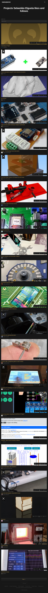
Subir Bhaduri (5, 494)
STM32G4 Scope (5, 572)
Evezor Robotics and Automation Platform (10, 256)
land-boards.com (5, 231)
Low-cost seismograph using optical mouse (10, 493)
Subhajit (4, 415)
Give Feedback (21, 586)
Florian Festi (4, 520)
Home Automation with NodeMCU (8, 466)
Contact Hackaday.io (13, 586)
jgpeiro (3, 573)
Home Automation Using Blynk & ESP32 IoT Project (12, 414)
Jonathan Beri (5, 363)
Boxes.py (3, 519)
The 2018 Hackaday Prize (3, 130)
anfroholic (4, 257)
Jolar (3, 99)
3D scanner (3, 98)
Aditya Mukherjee (6, 152)
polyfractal (4, 547)
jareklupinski (4, 126)
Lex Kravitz (4, 205)
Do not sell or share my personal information (24, 587)
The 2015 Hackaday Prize (3, 51)
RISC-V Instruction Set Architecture (9, 308)
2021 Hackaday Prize (3, 472)
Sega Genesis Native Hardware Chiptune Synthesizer (13, 124)
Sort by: (3, 19)
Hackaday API (40, 586)
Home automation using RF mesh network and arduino (13, 72)
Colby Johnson (5, 284)
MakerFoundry (4, 545)
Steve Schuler (5, 389)
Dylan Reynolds (5, 178)
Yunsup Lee (4, 310)
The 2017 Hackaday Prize (3, 157)
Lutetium (4, 47)
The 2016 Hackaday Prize (3, 314)
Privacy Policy (34, 586)
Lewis (3, 73)
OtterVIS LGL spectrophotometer (8, 335)
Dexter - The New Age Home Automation (10, 151)
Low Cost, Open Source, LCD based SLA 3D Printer (12, 177)
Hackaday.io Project (5, 45)
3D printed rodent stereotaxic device (9, 203)
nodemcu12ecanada (6, 468)
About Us (6, 586)
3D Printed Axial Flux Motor (7, 282)
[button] (45, 2)
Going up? (23, 583)
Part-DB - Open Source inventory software (10, 440)
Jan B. (3, 441)
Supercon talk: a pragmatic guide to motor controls (12, 361)
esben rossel (5, 336)
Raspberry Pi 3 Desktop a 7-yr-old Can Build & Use (12, 387)
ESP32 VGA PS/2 (5, 230)
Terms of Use (27, 586)
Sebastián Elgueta (24, 8)
